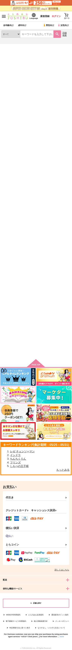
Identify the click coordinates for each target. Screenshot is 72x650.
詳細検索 (65, 34)
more (62, 637)
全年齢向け (8, 25)
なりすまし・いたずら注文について (51, 628)
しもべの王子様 (19, 466)
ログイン (56, 16)
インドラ (15, 455)
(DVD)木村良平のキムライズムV (35, 146)
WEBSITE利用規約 (13, 615)
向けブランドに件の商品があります (36, 350)
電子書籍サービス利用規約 (16, 621)
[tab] (10, 85)
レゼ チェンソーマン (22, 451)
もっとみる (63, 469)
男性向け (48, 25)
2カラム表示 (61, 96)
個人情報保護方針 (41, 621)
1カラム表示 (67, 96)
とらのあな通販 (9, 46)
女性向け (63, 25)
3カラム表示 (54, 96)
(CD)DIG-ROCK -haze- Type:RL (11, 146)
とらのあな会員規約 (36, 615)
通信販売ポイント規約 (59, 615)
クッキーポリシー (62, 621)
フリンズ (15, 462)
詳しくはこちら (62, 570)
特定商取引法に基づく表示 (19, 628)
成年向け (22, 25)
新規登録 (44, 16)
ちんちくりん (18, 458)
